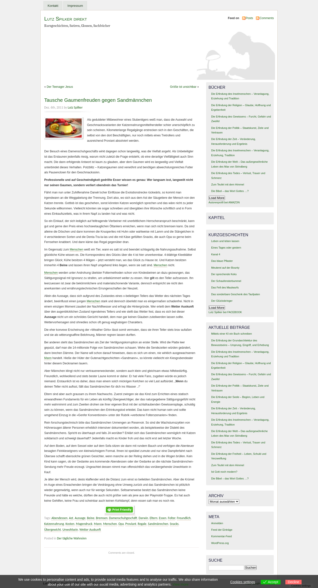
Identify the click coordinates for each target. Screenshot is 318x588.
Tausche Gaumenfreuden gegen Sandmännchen (98, 100)
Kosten (69, 524)
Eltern (153, 518)
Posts (249, 18)
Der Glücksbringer (221, 300)
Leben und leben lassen (225, 241)
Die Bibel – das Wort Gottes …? (230, 191)
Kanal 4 (215, 254)
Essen (162, 518)
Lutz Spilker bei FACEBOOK (225, 312)
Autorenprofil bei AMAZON (224, 202)
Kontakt (53, 5)
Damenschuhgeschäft (123, 518)
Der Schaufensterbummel (226, 280)
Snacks (174, 524)
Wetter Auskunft (90, 530)
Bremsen (102, 518)
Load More (216, 198)
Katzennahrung (54, 524)
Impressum (75, 5)
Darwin (143, 518)
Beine (90, 518)
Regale (142, 524)
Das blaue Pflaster (222, 260)
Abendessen (59, 518)
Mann (47, 358)
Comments (267, 18)
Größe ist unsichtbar (183, 86)
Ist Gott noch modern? (224, 471)
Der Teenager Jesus (60, 86)
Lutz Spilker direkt (65, 19)
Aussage (80, 518)
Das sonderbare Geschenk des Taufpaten (235, 294)
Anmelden (217, 523)
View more (180, 584)
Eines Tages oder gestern (226, 247)
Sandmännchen (158, 524)
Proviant (130, 524)
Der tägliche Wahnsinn (72, 538)
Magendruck (84, 524)
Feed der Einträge (221, 529)
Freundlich (184, 518)
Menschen (76, 249)
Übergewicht (52, 530)
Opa (121, 524)
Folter (171, 518)
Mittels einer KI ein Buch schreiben (231, 333)
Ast (71, 518)
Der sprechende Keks (224, 274)
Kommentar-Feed (221, 536)
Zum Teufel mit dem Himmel (227, 184)
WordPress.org (220, 543)
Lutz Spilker (75, 107)
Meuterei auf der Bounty (225, 267)
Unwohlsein (70, 530)
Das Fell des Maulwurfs (225, 287)
